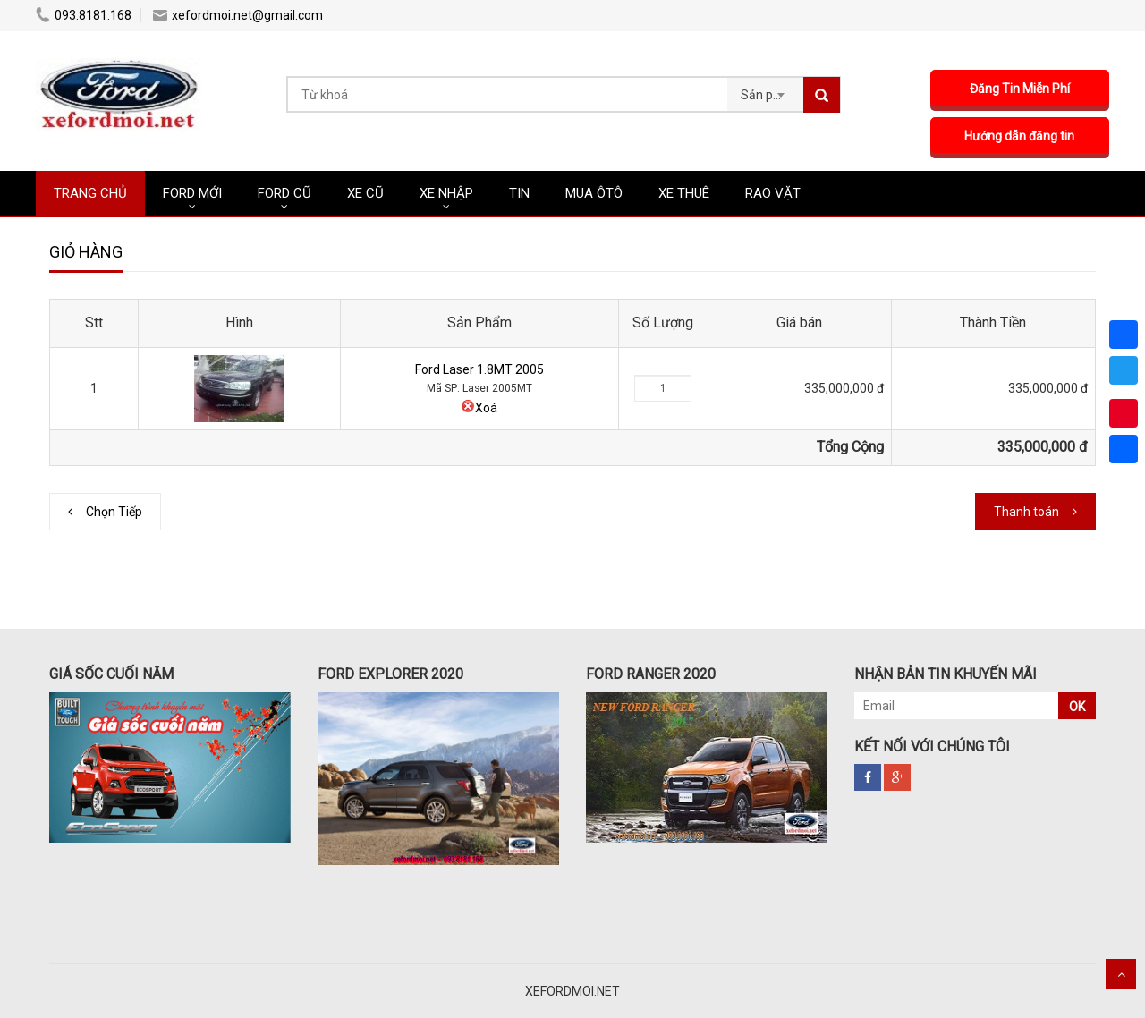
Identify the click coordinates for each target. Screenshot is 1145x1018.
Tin (519, 193)
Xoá (479, 408)
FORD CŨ (284, 193)
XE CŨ (365, 193)
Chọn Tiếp (114, 512)
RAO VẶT (773, 193)
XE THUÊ (683, 193)
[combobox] (765, 89)
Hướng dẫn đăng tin (1020, 136)
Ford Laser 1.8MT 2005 (479, 369)
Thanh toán (1026, 512)
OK (1077, 707)
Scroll (1121, 974)
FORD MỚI (192, 193)
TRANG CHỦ (90, 193)
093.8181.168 (83, 15)
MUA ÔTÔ (594, 193)
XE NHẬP (446, 193)
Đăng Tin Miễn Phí (1020, 88)
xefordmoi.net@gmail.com (238, 15)
